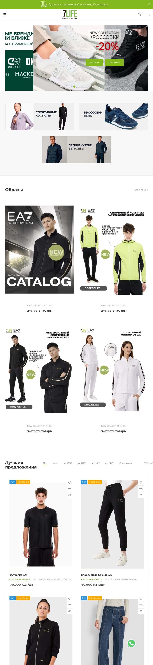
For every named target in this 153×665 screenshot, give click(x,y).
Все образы (141, 190)
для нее (66, 62)
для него (86, 62)
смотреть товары (39, 310)
